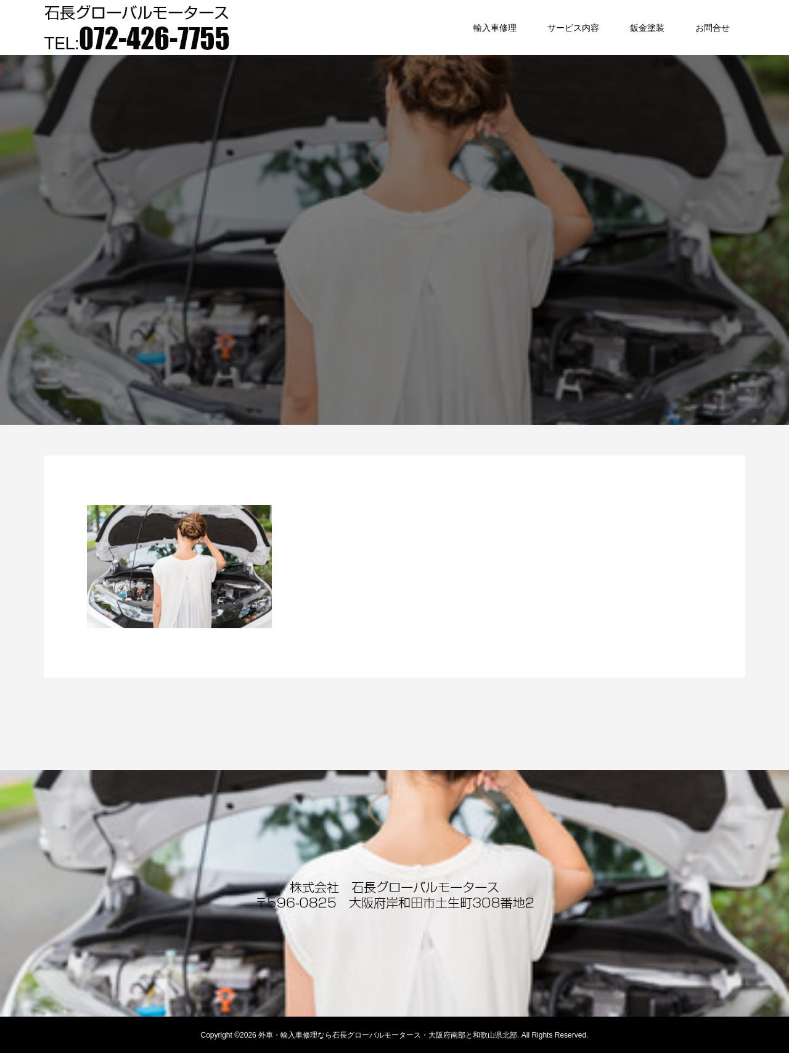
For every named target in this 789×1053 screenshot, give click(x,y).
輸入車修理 (495, 28)
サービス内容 (573, 28)
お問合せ (712, 28)
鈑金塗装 (647, 28)
